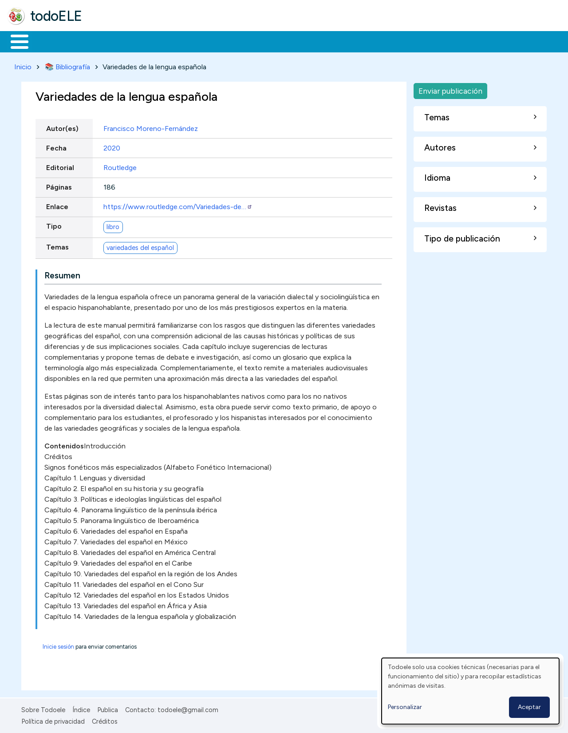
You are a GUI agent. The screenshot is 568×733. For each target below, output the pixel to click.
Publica (107, 708)
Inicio (15, 40)
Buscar (364, 40)
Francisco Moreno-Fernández (150, 127)
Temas (57, 246)
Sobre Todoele (43, 708)
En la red (209, 40)
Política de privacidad (53, 720)
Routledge (120, 166)
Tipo (54, 225)
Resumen (62, 274)
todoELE (56, 16)
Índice (81, 708)
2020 (111, 146)
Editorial (60, 166)
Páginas (59, 185)
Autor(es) (62, 127)
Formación (107, 40)
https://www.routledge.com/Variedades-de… (177, 205)
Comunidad (325, 40)
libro (112, 225)
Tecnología (265, 40)
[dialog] (470, 691)
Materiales (49, 40)
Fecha (56, 146)
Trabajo (160, 40)
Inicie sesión (58, 645)
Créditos (105, 720)
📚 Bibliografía (67, 65)
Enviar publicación (450, 89)
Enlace (57, 205)
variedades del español (140, 246)
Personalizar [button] (405, 707)
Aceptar (529, 707)
